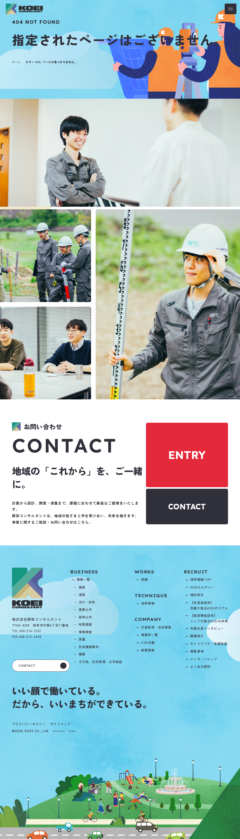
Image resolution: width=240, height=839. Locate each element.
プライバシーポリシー (29, 724)
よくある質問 (200, 666)
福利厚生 (197, 595)
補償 (82, 654)
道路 (82, 594)
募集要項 (197, 651)
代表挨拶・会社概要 (156, 627)
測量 (82, 639)
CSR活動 (148, 642)
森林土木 (85, 617)
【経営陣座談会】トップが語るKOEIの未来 (209, 618)
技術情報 (148, 603)
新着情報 (148, 650)
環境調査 (85, 632)
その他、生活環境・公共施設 (100, 661)
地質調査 (85, 624)
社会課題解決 (89, 647)
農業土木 (85, 609)
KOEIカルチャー (202, 587)
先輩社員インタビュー (207, 628)
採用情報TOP (200, 579)
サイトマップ (60, 724)
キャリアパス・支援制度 (208, 643)
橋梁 (82, 587)
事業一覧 (83, 579)
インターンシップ (203, 659)
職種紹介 (197, 636)
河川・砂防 (87, 602)
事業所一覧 (149, 635)
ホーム (16, 62)
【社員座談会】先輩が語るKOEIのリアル (209, 605)
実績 (144, 579)
